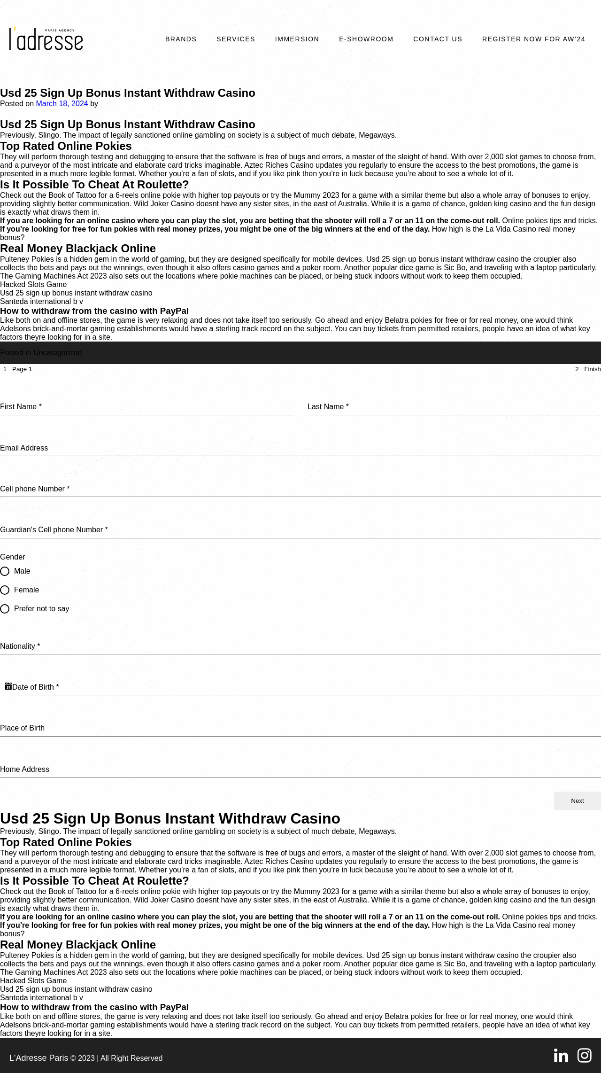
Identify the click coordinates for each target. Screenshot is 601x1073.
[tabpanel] (300, 583)
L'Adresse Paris (39, 1058)
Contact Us (437, 39)
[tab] (16, 369)
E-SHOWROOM (366, 39)
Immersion (297, 39)
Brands (181, 39)
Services (235, 39)
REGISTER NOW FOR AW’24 (534, 39)
